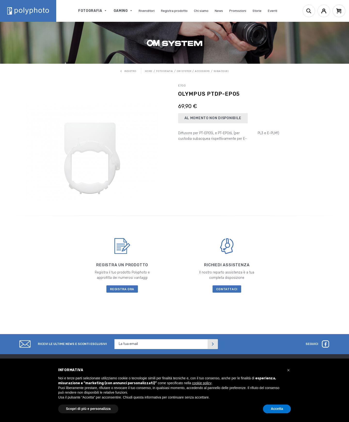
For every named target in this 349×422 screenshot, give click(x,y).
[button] (288, 370)
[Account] (323, 11)
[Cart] (339, 11)
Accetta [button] (277, 409)
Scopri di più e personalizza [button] (88, 409)
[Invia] (213, 344)
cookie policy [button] (202, 383)
